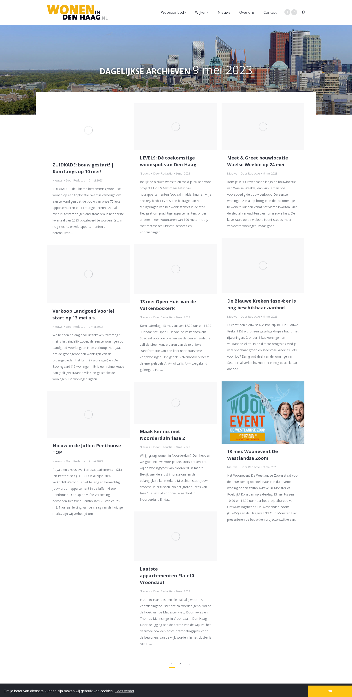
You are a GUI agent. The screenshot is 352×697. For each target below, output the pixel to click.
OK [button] (330, 691)
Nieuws (58, 180)
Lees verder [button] (124, 691)
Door (75, 180)
